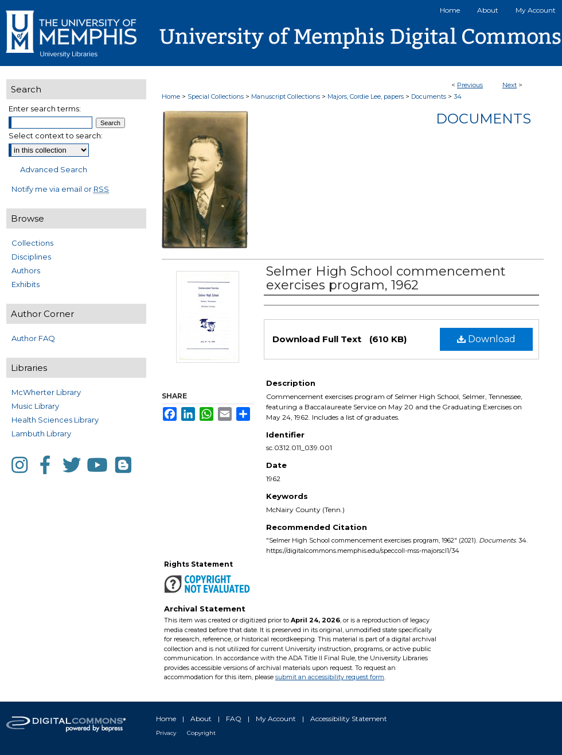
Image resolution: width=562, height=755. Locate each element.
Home (171, 96)
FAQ (233, 718)
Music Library (35, 406)
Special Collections (216, 96)
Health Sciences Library (55, 419)
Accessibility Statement (348, 718)
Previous (470, 85)
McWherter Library (46, 392)
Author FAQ (33, 338)
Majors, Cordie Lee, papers (365, 96)
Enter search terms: (45, 108)
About (201, 718)
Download (486, 339)
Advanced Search (53, 169)
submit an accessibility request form (329, 677)
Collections (32, 242)
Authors (25, 270)
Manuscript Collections (285, 96)
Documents (428, 96)
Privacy (166, 733)
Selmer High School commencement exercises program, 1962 (386, 278)
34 (458, 96)
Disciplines (31, 256)
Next (509, 85)
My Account (276, 718)
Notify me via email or (60, 188)
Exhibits (25, 284)
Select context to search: (56, 135)
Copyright (201, 733)
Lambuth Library (41, 433)
